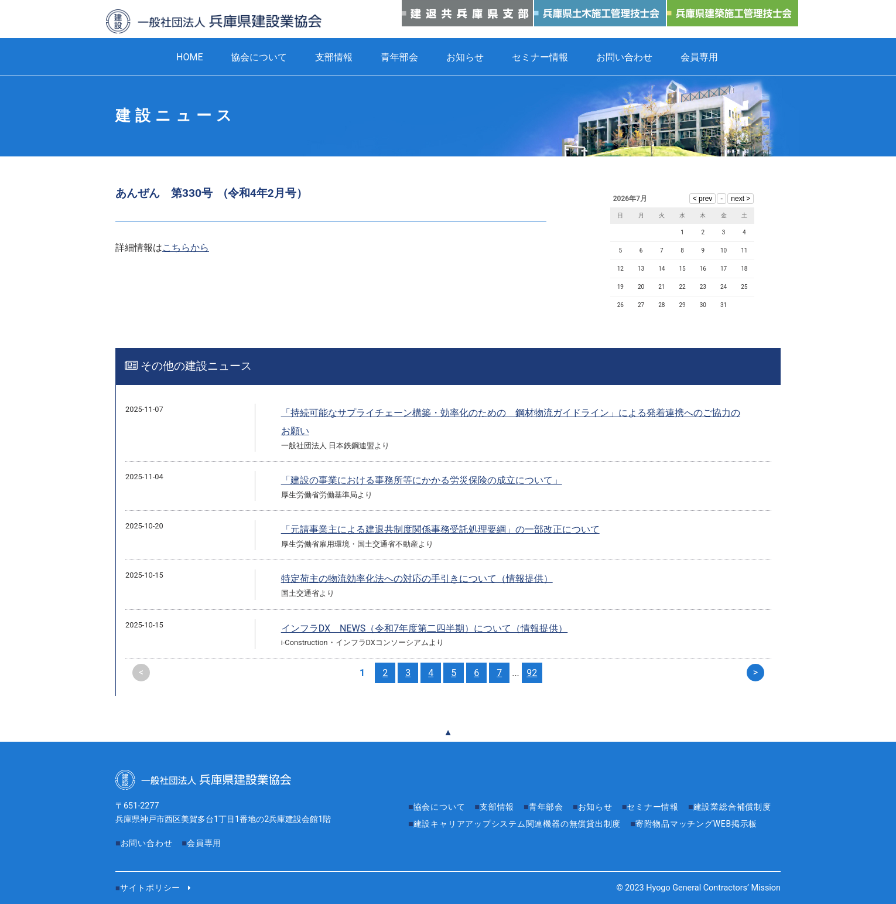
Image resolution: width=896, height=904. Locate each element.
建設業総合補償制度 (452, 824)
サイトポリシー (150, 888)
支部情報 (334, 57)
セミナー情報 (540, 57)
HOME (189, 57)
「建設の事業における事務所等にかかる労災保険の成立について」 (421, 480)
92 (531, 672)
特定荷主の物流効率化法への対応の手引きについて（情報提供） (417, 578)
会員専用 (699, 57)
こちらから (185, 247)
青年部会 (399, 57)
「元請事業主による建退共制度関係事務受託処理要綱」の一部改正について (440, 529)
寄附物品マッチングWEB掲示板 (474, 840)
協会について (259, 57)
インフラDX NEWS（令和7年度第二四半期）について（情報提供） (424, 628)
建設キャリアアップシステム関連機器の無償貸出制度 (610, 824)
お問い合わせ (624, 57)
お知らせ (465, 57)
